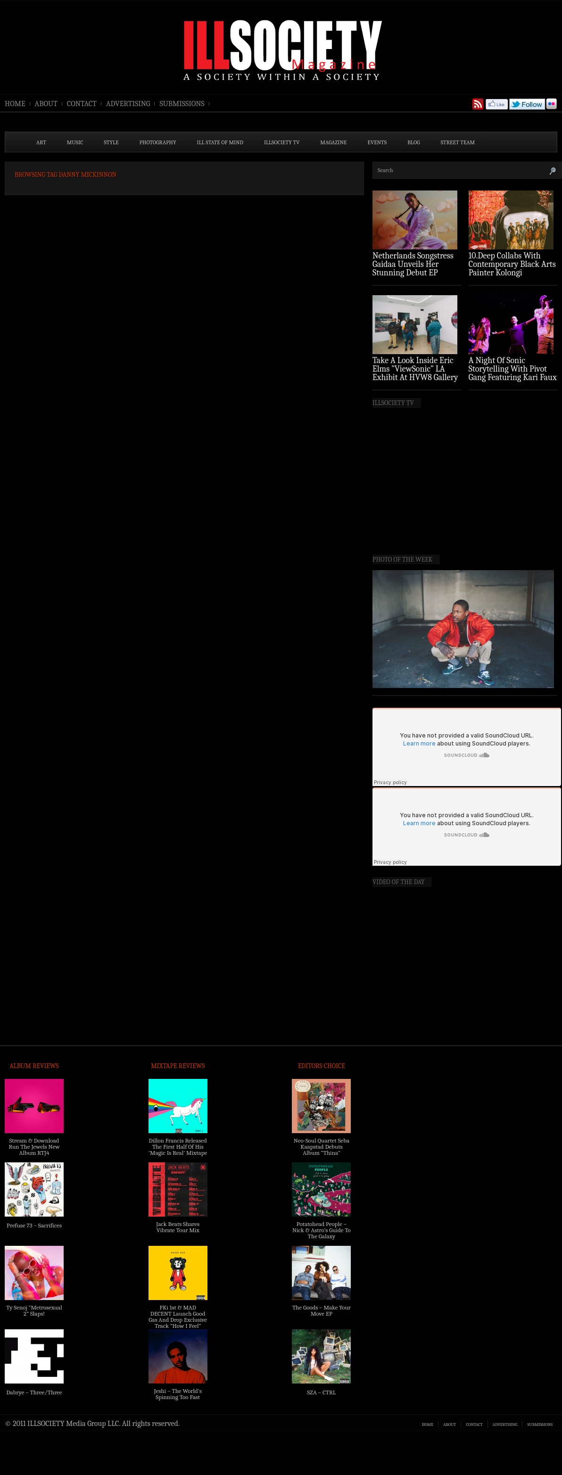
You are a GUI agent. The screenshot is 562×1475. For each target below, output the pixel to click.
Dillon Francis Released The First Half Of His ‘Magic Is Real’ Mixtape (178, 1146)
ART (41, 142)
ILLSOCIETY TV (281, 142)
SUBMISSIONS (181, 104)
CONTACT (82, 104)
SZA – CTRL (321, 1392)
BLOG (413, 142)
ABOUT (46, 104)
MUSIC (75, 142)
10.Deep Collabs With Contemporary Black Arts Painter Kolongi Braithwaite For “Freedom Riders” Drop (512, 273)
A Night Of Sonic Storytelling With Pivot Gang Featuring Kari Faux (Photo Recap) (513, 373)
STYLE (111, 142)
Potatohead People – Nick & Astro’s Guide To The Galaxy (321, 1230)
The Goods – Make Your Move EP (321, 1310)
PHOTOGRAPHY (158, 142)
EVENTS (377, 142)
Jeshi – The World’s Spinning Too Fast (178, 1393)
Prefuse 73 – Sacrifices (34, 1225)
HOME (15, 104)
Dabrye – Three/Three (34, 1392)
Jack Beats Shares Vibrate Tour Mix (177, 1227)
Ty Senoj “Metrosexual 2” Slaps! (34, 1310)
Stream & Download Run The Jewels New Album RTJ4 (33, 1146)
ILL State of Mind (220, 142)
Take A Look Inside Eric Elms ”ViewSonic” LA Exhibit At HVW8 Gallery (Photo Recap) (415, 373)
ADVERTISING (128, 104)
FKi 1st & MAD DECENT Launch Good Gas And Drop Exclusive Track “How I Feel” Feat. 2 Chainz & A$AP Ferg (178, 1323)
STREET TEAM (458, 142)
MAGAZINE (333, 142)
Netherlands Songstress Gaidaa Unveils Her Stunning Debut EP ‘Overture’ (413, 268)
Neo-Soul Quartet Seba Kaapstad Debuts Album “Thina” (321, 1146)
